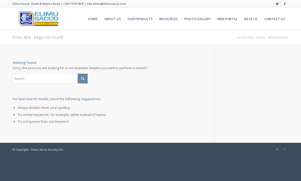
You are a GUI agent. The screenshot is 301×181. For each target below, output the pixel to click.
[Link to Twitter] (277, 4)
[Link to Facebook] (284, 4)
